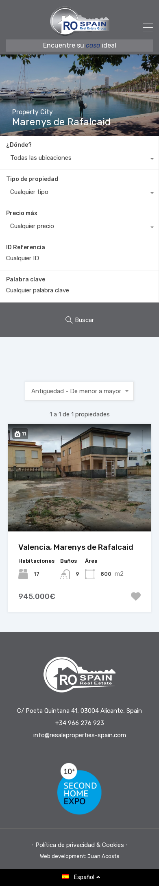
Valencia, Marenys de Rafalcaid (75, 547)
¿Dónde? (19, 144)
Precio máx (21, 213)
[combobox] (79, 160)
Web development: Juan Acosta (80, 856)
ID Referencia (25, 247)
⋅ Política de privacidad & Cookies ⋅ (80, 845)
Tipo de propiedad (32, 179)
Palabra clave (25, 279)
